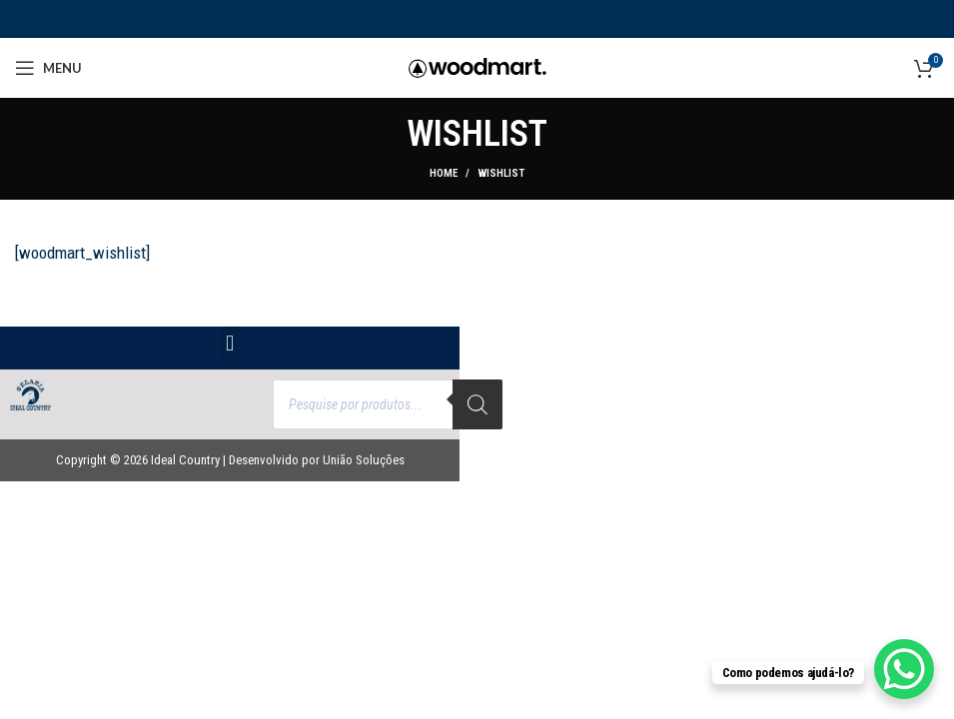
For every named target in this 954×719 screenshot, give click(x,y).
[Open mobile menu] (48, 68)
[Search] (477, 404)
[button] (229, 343)
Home (444, 173)
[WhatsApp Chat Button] (904, 669)
